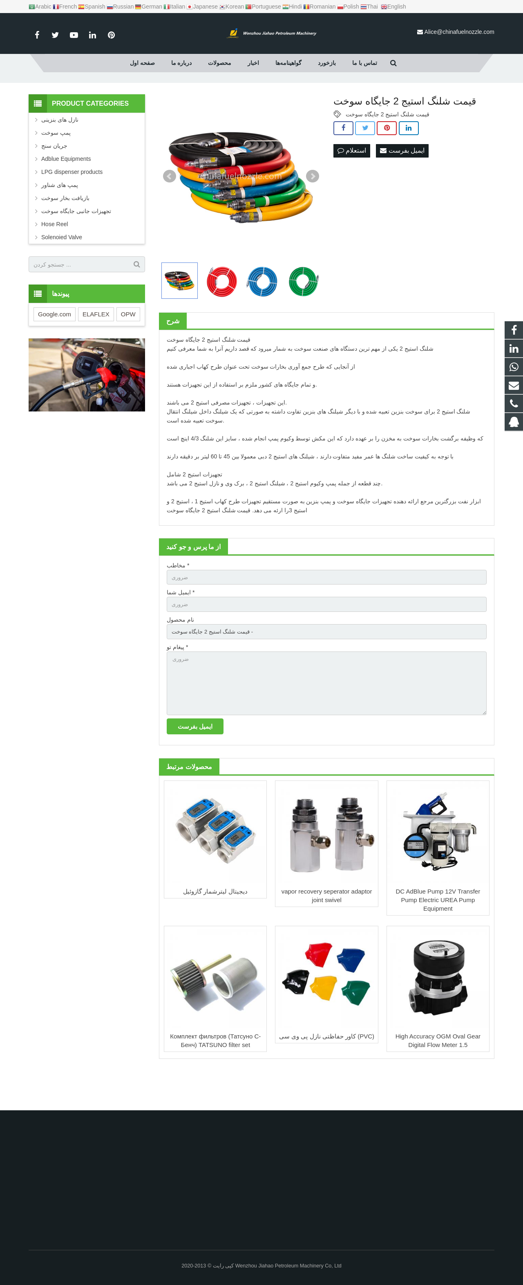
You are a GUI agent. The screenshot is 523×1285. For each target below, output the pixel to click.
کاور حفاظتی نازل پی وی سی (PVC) (326, 1077)
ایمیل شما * (180, 627)
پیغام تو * (177, 683)
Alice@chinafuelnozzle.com (459, 32)
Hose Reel (54, 257)
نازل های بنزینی (59, 153)
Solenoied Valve (61, 270)
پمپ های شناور (59, 218)
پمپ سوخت (56, 166)
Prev (169, 209)
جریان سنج (54, 179)
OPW (128, 347)
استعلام (351, 184)
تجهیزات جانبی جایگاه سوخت (76, 244)
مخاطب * (178, 599)
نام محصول (180, 655)
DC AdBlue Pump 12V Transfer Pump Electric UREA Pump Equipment (438, 941)
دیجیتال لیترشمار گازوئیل (215, 932)
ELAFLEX (96, 347)
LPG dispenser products (72, 205)
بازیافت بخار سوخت (65, 231)
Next (312, 209)
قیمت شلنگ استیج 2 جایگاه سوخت (387, 148)
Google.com (54, 347)
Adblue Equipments (66, 192)
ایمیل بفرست (402, 184)
